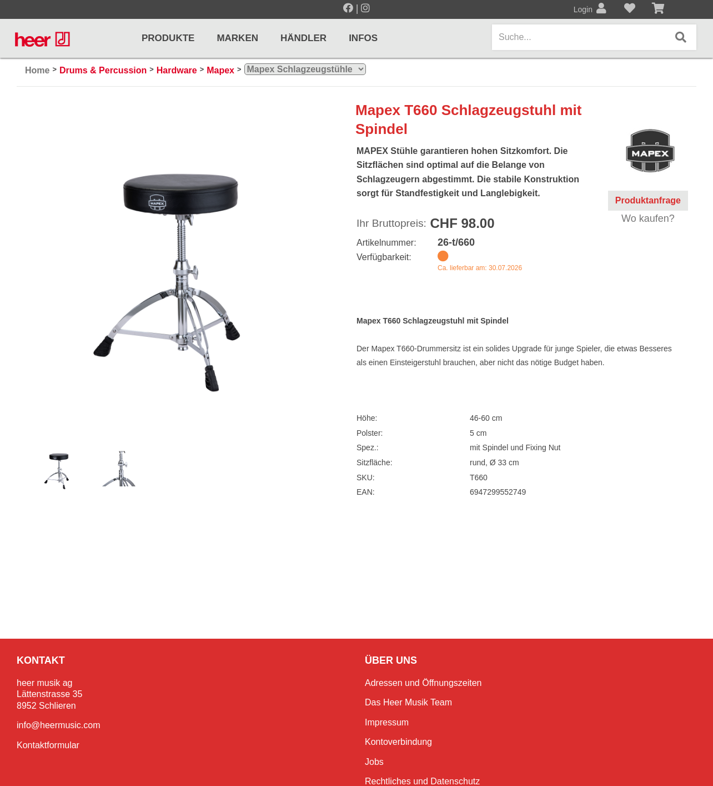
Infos (363, 38)
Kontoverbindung (398, 742)
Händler (303, 38)
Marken (237, 38)
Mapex (220, 70)
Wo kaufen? (648, 218)
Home (37, 70)
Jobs (374, 762)
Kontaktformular (48, 745)
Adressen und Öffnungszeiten (423, 683)
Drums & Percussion (103, 70)
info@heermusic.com (59, 725)
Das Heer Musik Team (408, 702)
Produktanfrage (648, 200)
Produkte (168, 38)
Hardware (177, 70)
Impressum (387, 722)
